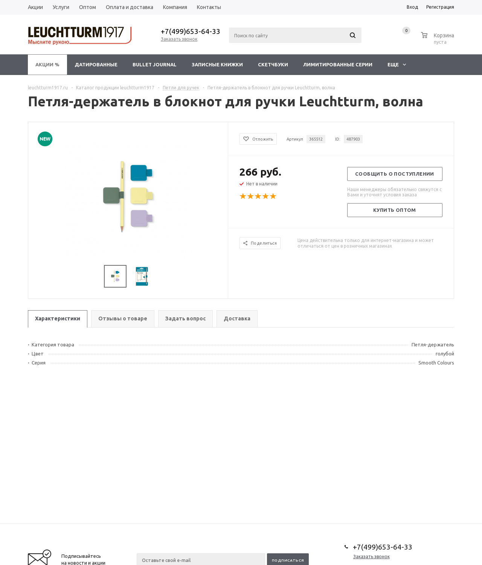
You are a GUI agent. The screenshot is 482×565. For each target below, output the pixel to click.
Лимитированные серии (337, 64)
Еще (396, 64)
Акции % (47, 64)
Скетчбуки (273, 64)
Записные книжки (217, 64)
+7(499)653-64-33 (190, 31)
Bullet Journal (155, 64)
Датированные (96, 64)
